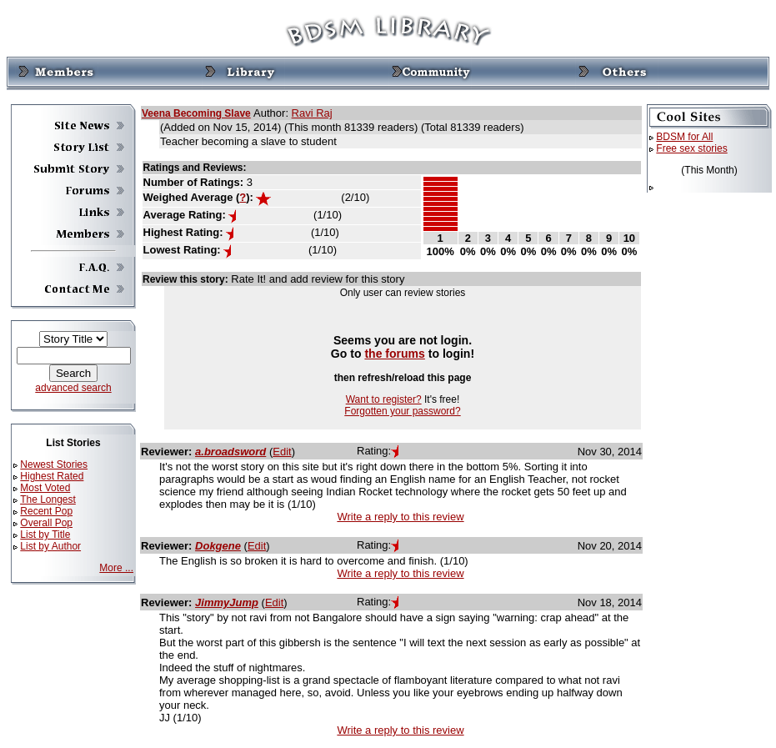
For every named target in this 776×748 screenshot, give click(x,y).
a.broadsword (230, 451)
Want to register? (384, 399)
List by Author (50, 546)
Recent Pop (46, 511)
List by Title (45, 534)
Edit (282, 451)
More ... (116, 568)
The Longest (48, 499)
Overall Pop (46, 523)
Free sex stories (691, 148)
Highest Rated (51, 476)
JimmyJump (226, 602)
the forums (394, 353)
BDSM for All (684, 137)
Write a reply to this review (400, 516)
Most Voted (45, 488)
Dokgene (218, 546)
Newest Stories (54, 464)
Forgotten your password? (402, 411)
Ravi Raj (312, 113)
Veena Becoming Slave (196, 113)
